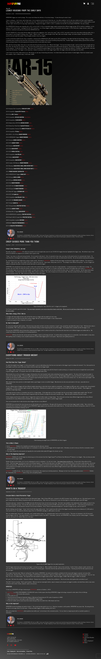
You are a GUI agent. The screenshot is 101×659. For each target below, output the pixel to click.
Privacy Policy (29, 651)
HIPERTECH (19, 251)
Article (31, 108)
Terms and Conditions (21, 651)
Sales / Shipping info (11, 651)
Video (27, 111)
